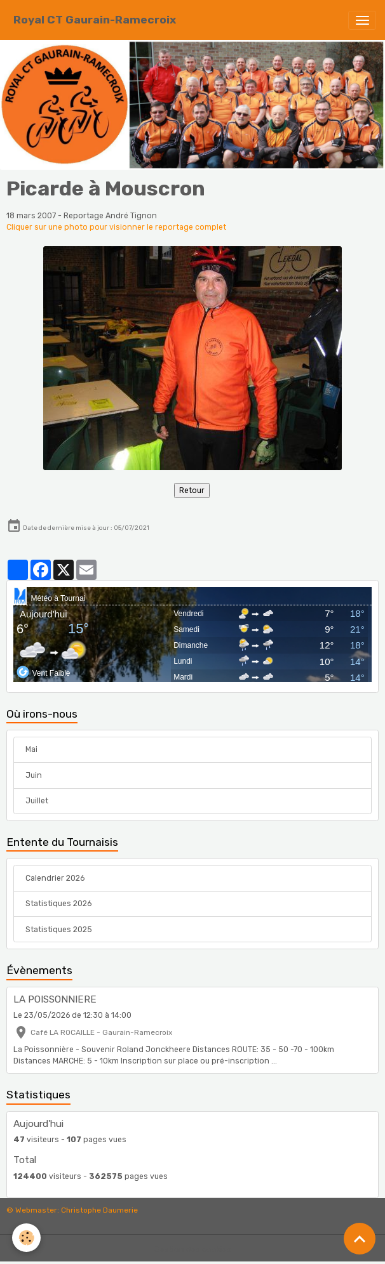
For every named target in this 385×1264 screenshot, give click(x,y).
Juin (33, 775)
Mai (31, 749)
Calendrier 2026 (54, 878)
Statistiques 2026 (58, 903)
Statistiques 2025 (58, 929)
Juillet (36, 800)
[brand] (94, 20)
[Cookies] (27, 1237)
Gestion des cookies (192, 1249)
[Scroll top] (359, 1238)
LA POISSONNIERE (55, 999)
